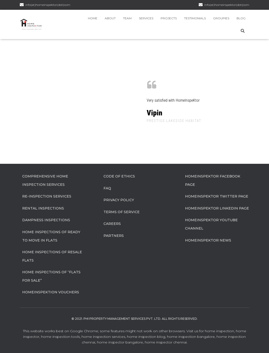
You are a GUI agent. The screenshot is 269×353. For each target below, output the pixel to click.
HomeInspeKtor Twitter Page (216, 196)
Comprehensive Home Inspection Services (45, 180)
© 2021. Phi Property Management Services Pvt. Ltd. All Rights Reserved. (135, 318)
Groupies (221, 18)
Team (127, 18)
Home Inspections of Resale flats (52, 256)
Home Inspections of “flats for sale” (51, 276)
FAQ (107, 188)
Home (92, 18)
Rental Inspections (43, 208)
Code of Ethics (119, 176)
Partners (113, 235)
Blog (241, 18)
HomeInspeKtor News (208, 240)
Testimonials (195, 18)
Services (146, 18)
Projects (169, 18)
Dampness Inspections (46, 220)
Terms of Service (121, 212)
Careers (112, 223)
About (110, 18)
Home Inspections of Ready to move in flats (51, 236)
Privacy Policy (118, 200)
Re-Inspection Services (46, 196)
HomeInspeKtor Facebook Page (212, 180)
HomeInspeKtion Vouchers (50, 292)
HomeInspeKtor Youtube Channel (211, 224)
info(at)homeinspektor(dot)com (226, 5)
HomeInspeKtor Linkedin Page (217, 208)
